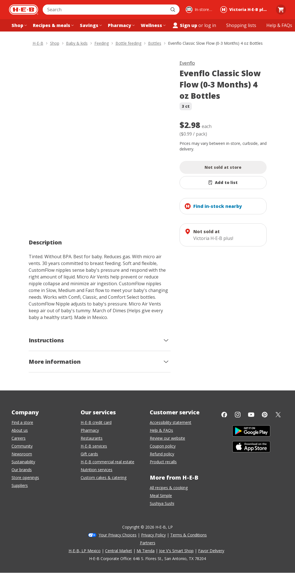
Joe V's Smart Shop (176, 550)
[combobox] (105, 10)
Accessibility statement (170, 422)
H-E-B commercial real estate (107, 461)
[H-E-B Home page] (23, 10)
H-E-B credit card (96, 422)
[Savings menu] (90, 25)
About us (20, 430)
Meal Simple (161, 495)
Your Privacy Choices (118, 535)
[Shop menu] (18, 25)
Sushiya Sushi (162, 503)
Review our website (167, 438)
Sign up (184, 25)
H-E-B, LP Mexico (85, 550)
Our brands (22, 469)
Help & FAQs (161, 430)
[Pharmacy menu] (120, 25)
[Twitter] (278, 414)
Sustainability (23, 461)
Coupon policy (163, 446)
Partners (147, 542)
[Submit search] (173, 10)
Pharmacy (90, 430)
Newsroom (22, 454)
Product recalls (163, 461)
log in (210, 25)
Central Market (118, 550)
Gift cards (89, 454)
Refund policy (162, 454)
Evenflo (187, 63)
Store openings (25, 477)
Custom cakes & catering (103, 477)
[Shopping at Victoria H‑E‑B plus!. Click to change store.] (245, 10)
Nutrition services (96, 469)
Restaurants (92, 438)
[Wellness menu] (152, 25)
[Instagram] (238, 414)
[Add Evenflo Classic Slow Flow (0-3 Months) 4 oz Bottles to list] (223, 182)
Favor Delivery (211, 550)
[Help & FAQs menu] (279, 25)
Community (22, 446)
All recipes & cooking (169, 487)
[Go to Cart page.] (281, 10)
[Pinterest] (264, 414)
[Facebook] (224, 414)
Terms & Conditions (188, 535)
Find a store (22, 422)
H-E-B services (94, 446)
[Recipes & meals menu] (52, 25)
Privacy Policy (153, 535)
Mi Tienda (146, 550)
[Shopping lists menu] (241, 25)
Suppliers (20, 485)
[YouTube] (251, 414)
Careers (19, 438)
